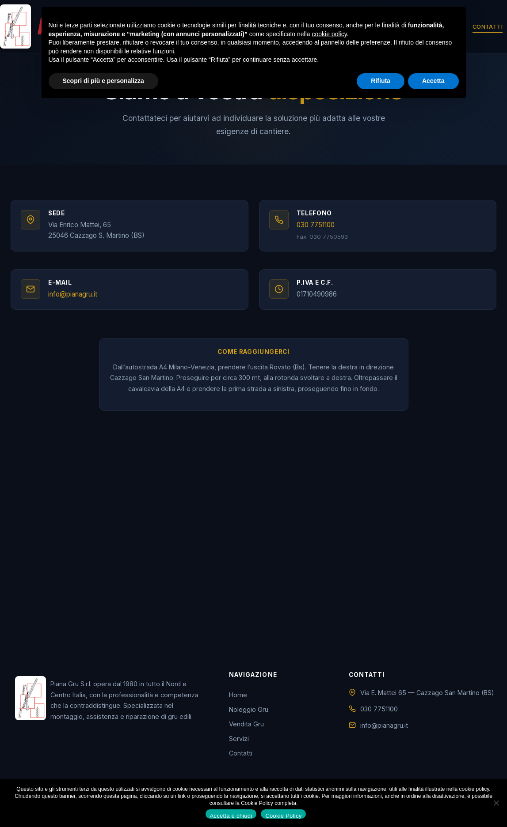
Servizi (239, 745)
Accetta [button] (433, 80)
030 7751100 (317, 228)
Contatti (488, 26)
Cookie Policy (283, 815)
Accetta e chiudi (231, 815)
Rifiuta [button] (380, 80)
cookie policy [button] (329, 34)
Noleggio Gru (248, 716)
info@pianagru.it (74, 299)
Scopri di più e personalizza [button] (103, 80)
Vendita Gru (246, 731)
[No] (496, 802)
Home (238, 702)
